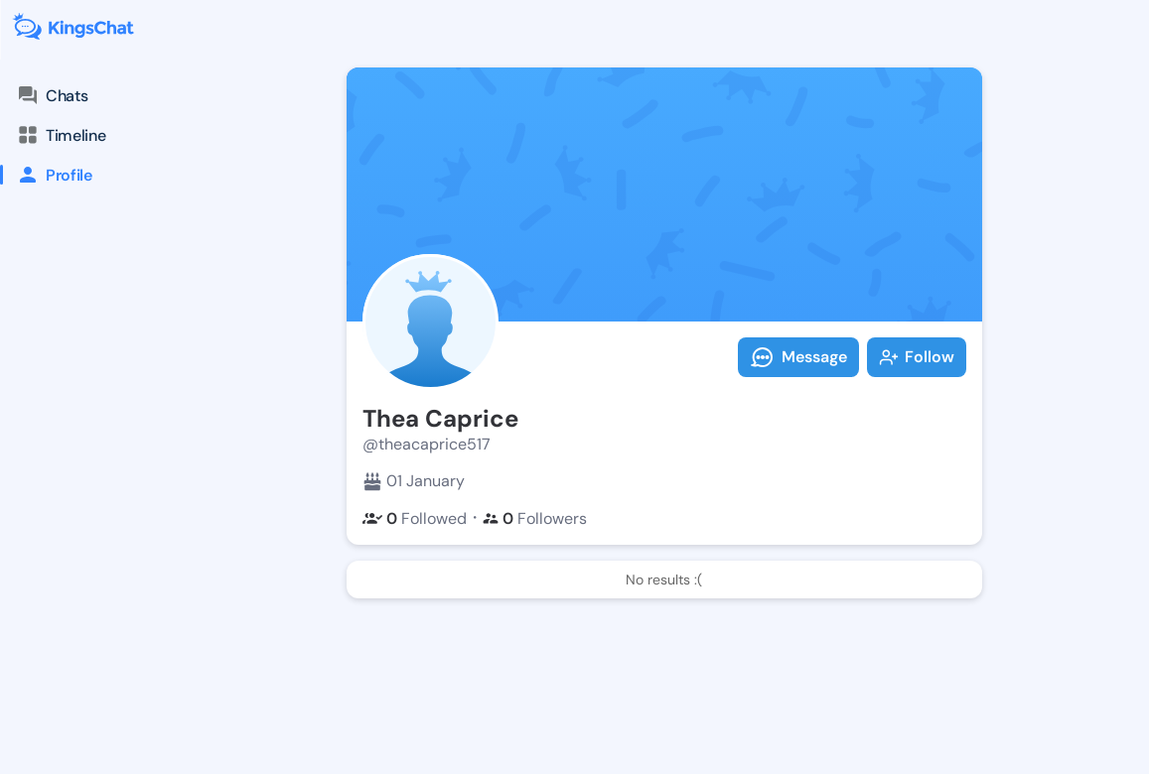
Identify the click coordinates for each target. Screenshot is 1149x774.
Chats (51, 95)
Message (798, 357)
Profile (46, 175)
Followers (535, 518)
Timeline (60, 135)
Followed (414, 518)
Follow (916, 356)
